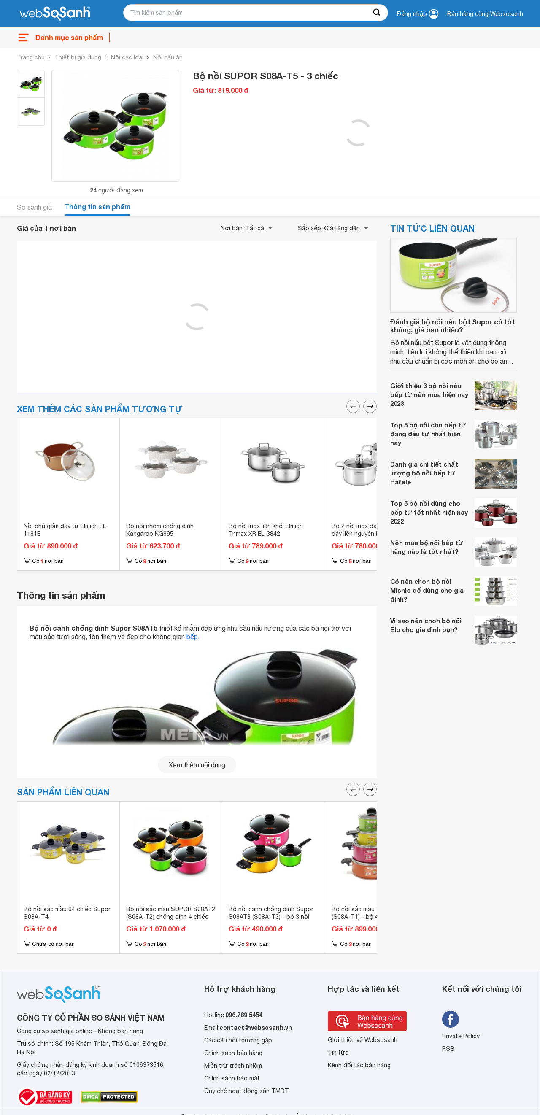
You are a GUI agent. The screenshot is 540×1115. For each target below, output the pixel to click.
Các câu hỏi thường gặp (238, 1040)
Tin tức (338, 1052)
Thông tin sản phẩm (97, 206)
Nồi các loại (127, 57)
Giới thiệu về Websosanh (362, 1040)
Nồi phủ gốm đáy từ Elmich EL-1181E (66, 530)
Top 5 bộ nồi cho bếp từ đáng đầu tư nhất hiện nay (428, 433)
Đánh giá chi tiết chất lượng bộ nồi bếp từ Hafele (424, 473)
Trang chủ (31, 57)
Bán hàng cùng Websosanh (485, 14)
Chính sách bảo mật (232, 1078)
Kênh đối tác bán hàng (359, 1065)
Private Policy (461, 1036)
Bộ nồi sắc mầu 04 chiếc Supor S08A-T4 (67, 913)
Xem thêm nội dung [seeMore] (197, 765)
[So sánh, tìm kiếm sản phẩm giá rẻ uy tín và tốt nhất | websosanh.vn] (55, 14)
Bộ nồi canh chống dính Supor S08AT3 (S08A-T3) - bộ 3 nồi (271, 913)
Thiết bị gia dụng (77, 57)
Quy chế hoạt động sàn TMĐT (246, 1091)
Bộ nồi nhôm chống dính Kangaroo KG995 (160, 530)
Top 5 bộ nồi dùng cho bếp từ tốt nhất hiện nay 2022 (429, 512)
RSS (448, 1048)
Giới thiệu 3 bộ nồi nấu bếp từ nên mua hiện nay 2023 (429, 394)
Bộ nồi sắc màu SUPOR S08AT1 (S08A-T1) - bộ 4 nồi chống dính (376, 913)
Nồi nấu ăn (168, 57)
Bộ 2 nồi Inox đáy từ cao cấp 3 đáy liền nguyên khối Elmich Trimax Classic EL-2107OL (375, 534)
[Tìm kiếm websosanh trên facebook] (450, 1019)
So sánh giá (34, 207)
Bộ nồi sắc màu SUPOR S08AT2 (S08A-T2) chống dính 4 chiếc (170, 913)
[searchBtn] (377, 13)
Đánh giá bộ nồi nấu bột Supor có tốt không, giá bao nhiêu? (452, 326)
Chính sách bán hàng (233, 1053)
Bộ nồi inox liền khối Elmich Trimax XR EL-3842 (266, 530)
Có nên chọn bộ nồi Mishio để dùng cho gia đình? (427, 590)
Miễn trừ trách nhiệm (233, 1065)
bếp (192, 636)
